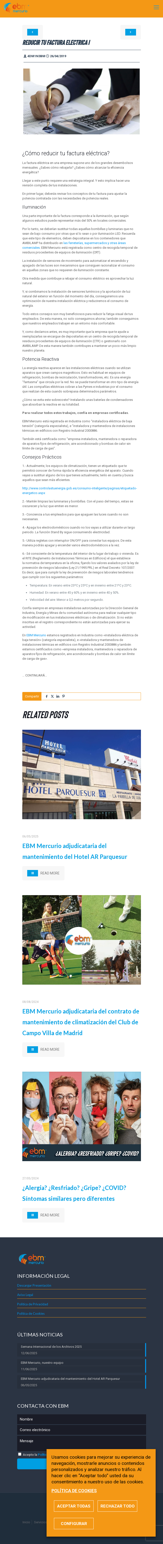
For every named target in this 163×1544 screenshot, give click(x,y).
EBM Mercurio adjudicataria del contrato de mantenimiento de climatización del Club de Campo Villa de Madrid (80, 1022)
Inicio (26, 1522)
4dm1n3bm (36, 56)
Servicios (40, 1522)
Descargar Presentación (34, 1285)
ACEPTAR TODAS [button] (73, 1506)
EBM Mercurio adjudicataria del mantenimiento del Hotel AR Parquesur (70, 1379)
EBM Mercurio (36, 635)
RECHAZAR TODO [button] (117, 1506)
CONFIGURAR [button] (74, 1523)
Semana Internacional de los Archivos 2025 (51, 1347)
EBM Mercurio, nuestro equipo (42, 1363)
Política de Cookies (31, 1313)
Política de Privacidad (32, 1304)
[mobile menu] (156, 7)
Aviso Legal (25, 1295)
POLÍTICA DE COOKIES (74, 1490)
